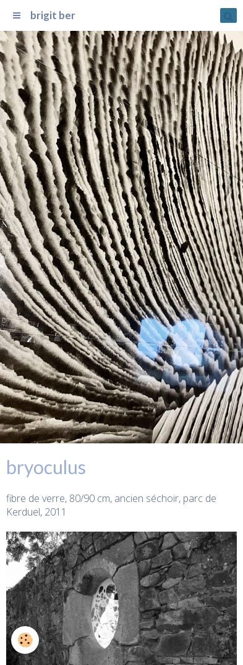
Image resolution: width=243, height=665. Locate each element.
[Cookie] (25, 640)
